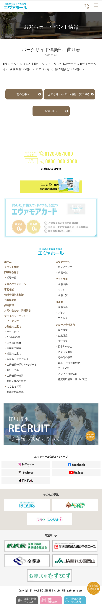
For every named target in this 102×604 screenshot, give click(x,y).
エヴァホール (63, 262)
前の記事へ (23, 94)
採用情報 (9, 305)
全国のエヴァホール (15, 284)
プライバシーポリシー (16, 316)
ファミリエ (62, 279)
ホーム (8, 262)
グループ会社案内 (65, 325)
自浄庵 (59, 302)
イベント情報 (11, 267)
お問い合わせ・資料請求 (17, 311)
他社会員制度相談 (14, 295)
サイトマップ (11, 321)
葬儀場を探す (11, 272)
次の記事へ (50, 111)
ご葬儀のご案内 (12, 326)
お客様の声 (10, 300)
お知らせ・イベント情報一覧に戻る (69, 94)
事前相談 (9, 289)
